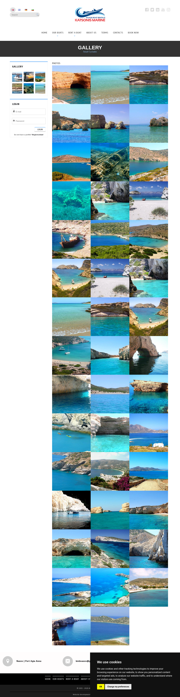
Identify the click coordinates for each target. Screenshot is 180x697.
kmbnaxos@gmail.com (88, 661)
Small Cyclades (90, 51)
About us (86, 679)
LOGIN (40, 129)
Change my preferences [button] (118, 686)
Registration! (37, 135)
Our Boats (58, 679)
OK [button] (100, 686)
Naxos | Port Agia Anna (28, 661)
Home (48, 679)
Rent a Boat (72, 679)
